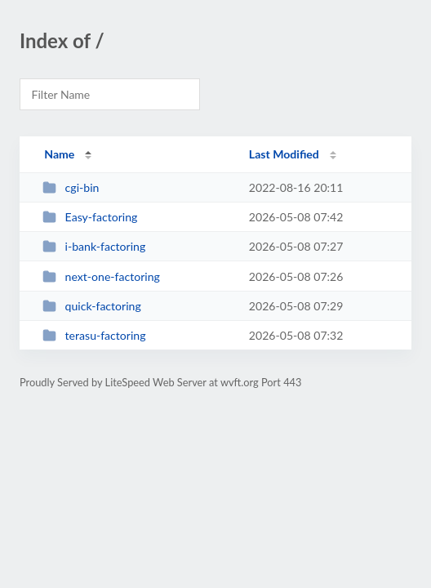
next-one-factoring (101, 276)
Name (59, 154)
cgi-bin (70, 187)
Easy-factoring (89, 217)
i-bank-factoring (93, 246)
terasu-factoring (93, 335)
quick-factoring (91, 306)
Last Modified (284, 154)
